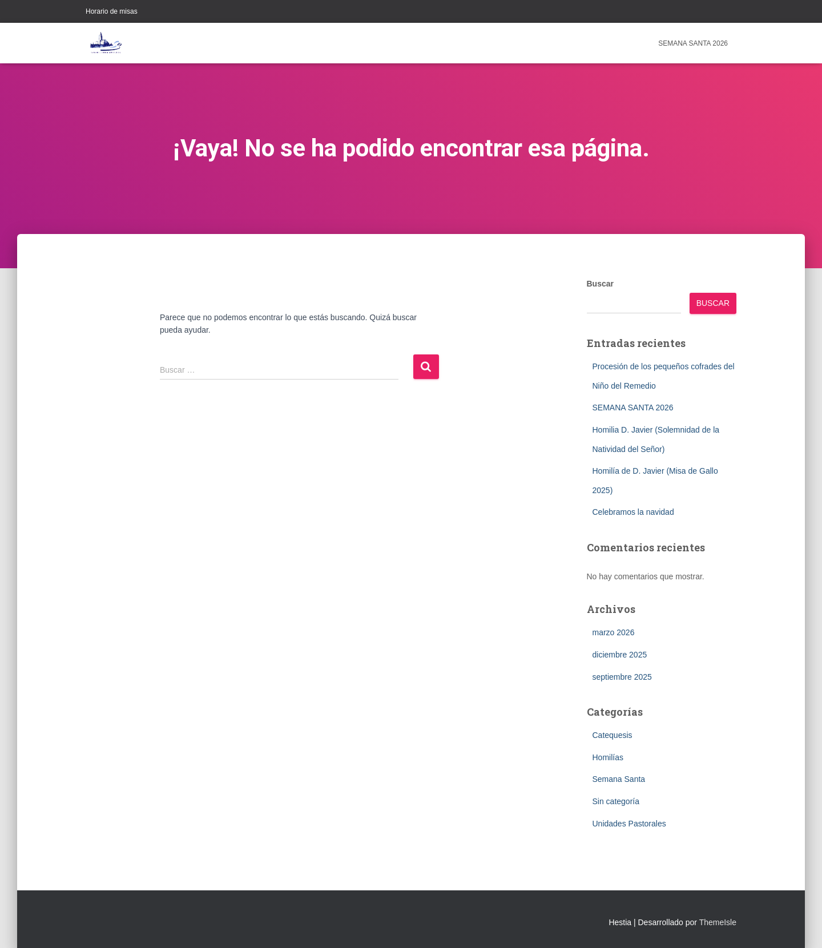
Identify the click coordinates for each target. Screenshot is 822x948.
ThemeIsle (717, 922)
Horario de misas (112, 11)
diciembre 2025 (620, 654)
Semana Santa (619, 779)
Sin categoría (616, 801)
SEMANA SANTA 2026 (693, 43)
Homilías (608, 757)
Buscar (600, 283)
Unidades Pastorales (629, 823)
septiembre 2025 (622, 676)
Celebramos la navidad (633, 512)
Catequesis (612, 735)
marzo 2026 (614, 632)
